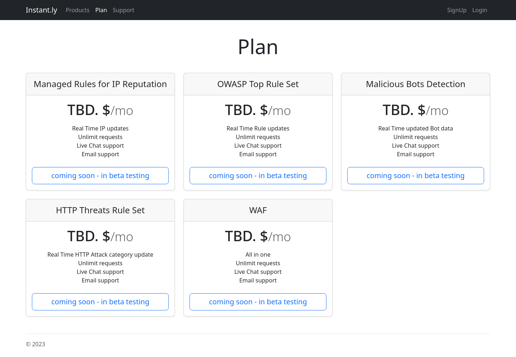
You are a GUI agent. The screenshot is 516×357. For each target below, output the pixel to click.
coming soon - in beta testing (100, 175)
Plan (101, 10)
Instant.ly (41, 10)
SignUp (457, 10)
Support (123, 10)
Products (78, 10)
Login (479, 10)
